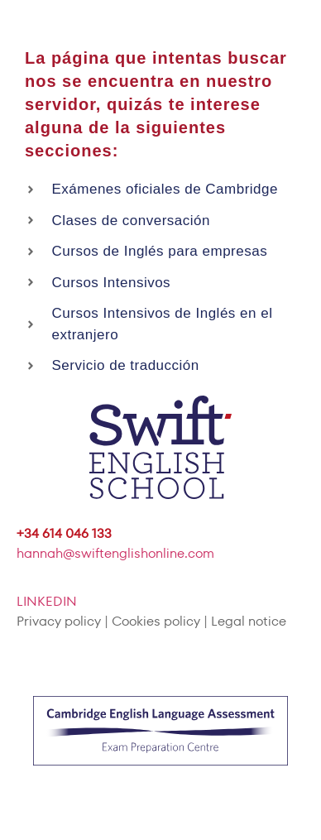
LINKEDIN (47, 601)
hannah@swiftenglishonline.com (115, 553)
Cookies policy (156, 621)
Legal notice (248, 621)
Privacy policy (59, 621)
